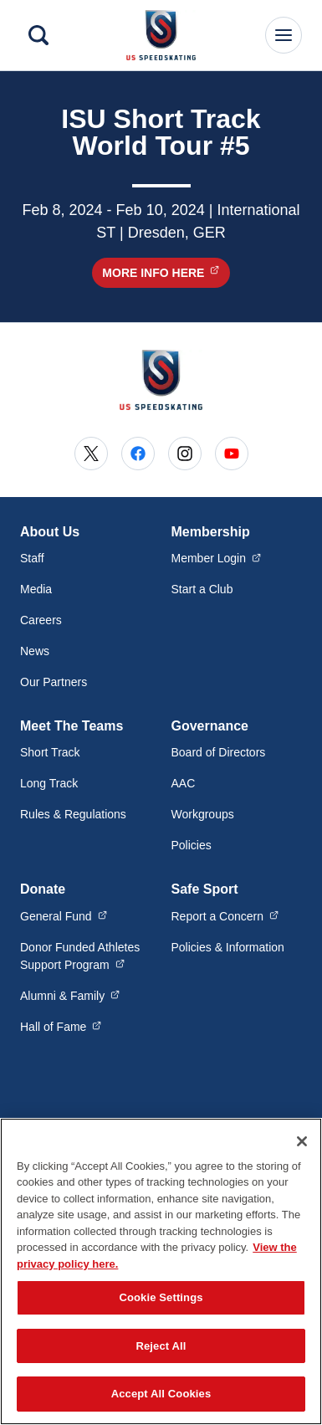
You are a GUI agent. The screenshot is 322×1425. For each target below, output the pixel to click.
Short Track (50, 752)
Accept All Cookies (161, 1402)
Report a (225, 915)
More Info (165, 272)
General (63, 915)
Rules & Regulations (73, 814)
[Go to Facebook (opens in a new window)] (138, 453)
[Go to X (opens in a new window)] (91, 453)
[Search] (38, 35)
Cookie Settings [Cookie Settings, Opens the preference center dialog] (160, 1305)
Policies (191, 845)
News (34, 651)
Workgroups (202, 814)
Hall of (61, 1025)
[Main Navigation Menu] (283, 35)
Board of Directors (218, 752)
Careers (41, 620)
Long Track (49, 783)
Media (36, 589)
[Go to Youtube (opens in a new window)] (231, 453)
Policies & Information (227, 947)
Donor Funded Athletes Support (85, 956)
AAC (183, 783)
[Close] (302, 1148)
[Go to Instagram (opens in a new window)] (185, 453)
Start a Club (202, 589)
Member (216, 557)
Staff (32, 558)
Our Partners (53, 682)
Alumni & (70, 994)
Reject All (160, 1353)
